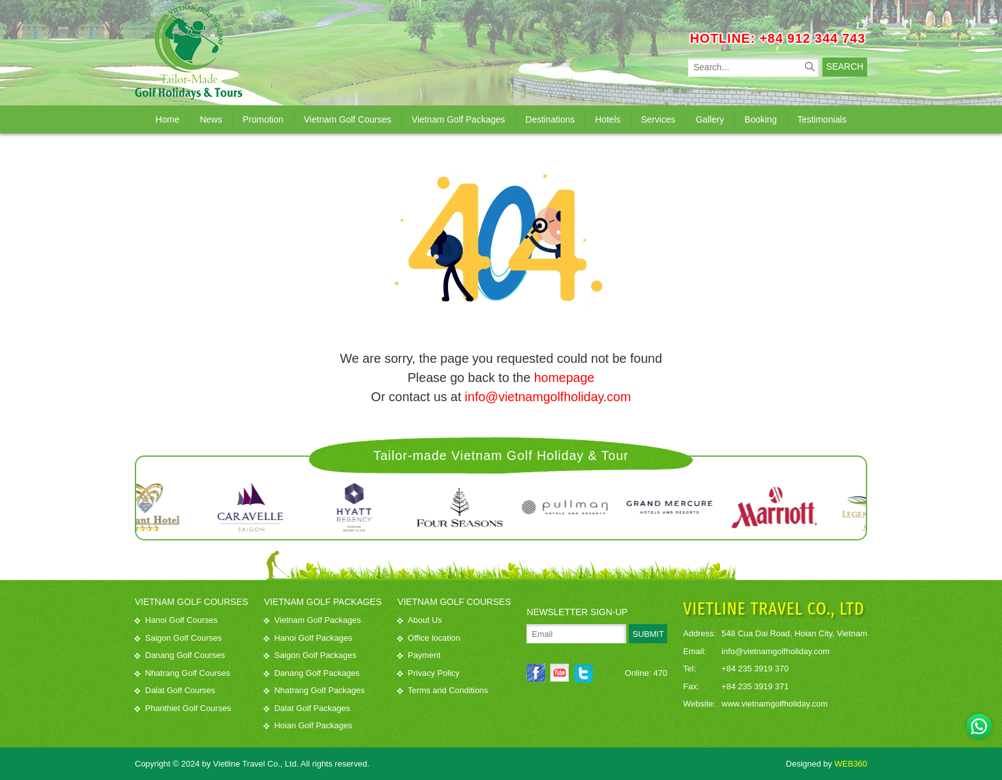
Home (167, 119)
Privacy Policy (428, 672)
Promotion (263, 119)
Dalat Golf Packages (307, 707)
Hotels (607, 119)
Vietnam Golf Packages (458, 119)
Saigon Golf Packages (310, 655)
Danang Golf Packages (312, 672)
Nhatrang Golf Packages (314, 690)
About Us (419, 620)
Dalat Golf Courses (175, 690)
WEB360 (851, 763)
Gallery (710, 119)
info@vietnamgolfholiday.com (548, 397)
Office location (428, 637)
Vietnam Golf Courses (348, 119)
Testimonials (822, 119)
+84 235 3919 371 (755, 686)
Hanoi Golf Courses (176, 620)
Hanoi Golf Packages (308, 637)
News (211, 119)
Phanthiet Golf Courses (183, 707)
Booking (760, 119)
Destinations (549, 119)
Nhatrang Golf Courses (182, 672)
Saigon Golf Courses (178, 637)
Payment (418, 655)
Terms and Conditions (442, 690)
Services (658, 119)
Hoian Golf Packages (308, 725)
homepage (564, 378)
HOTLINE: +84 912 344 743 (778, 38)
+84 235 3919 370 (755, 668)
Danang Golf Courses (180, 655)
